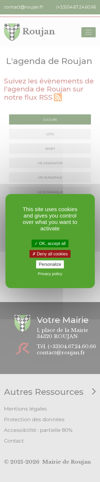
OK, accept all (50, 243)
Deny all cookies (50, 254)
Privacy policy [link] (50, 273)
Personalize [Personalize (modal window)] (50, 264)
